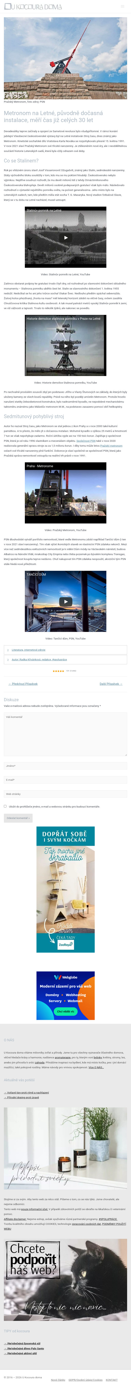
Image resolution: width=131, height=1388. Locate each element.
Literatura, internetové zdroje (28, 649)
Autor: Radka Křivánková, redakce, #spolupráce (39, 659)
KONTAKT (112, 1379)
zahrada (39, 1062)
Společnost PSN (85, 440)
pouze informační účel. (34, 1209)
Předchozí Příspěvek (23, 684)
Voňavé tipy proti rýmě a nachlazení (26, 1092)
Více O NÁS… (96, 1067)
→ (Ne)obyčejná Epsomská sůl (22, 1343)
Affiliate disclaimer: (15, 1219)
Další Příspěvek (111, 684)
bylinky (98, 1057)
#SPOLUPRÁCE (108, 1219)
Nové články (58, 1379)
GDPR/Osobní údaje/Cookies (85, 1379)
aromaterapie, (63, 1057)
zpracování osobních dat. (87, 1223)
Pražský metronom (111, 445)
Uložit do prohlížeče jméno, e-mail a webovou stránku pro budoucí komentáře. (54, 806)
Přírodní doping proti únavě (21, 1097)
